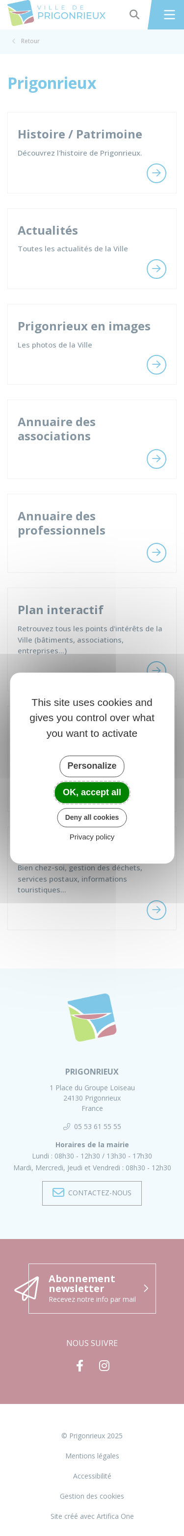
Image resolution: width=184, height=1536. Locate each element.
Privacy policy (92, 837)
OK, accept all (92, 792)
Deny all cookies (92, 817)
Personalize (91, 766)
